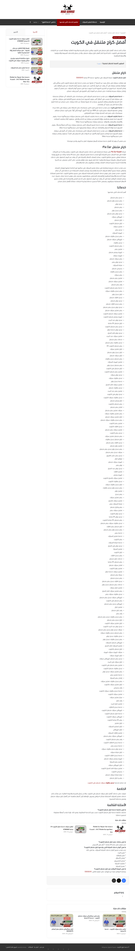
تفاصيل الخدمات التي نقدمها (69, 22)
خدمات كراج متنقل (113, 33)
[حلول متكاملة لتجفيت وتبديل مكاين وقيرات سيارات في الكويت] (36, 62)
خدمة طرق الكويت (122, 947)
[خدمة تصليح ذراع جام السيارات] (36, 73)
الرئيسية (102, 22)
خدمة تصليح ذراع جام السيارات (19, 69)
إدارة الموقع (119, 893)
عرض (99, 63)
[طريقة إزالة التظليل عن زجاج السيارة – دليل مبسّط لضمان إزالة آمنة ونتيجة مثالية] (36, 52)
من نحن (42, 947)
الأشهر (15, 32)
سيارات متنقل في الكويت (101, 783)
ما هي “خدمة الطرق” (48, 22)
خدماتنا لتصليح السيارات (89, 22)
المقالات (30, 947)
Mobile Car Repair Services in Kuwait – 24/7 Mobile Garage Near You (101, 829)
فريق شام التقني (11, 947)
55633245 (79, 78)
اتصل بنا (36, 947)
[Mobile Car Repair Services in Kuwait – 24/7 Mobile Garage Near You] (120, 829)
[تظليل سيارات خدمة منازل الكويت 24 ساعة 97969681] (80, 829)
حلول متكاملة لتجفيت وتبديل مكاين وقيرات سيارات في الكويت (18, 62)
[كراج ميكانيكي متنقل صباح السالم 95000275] (61, 920)
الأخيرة (35, 32)
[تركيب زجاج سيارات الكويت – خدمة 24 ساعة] (114, 920)
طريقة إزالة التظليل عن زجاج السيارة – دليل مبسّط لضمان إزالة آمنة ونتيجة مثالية (19, 52)
